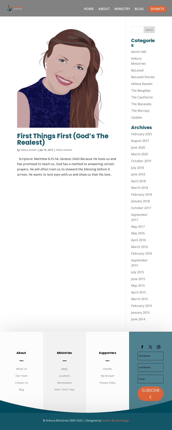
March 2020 (139, 154)
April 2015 (138, 292)
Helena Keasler (28, 149)
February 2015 (141, 306)
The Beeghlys (141, 90)
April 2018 (138, 181)
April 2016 (138, 240)
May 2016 (138, 233)
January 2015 (140, 312)
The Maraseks (141, 104)
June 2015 (138, 279)
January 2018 (140, 201)
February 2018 (141, 194)
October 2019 (141, 161)
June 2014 (138, 319)
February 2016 (141, 253)
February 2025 (141, 134)
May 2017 (138, 227)
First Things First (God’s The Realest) (63, 139)
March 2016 (139, 247)
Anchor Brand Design (115, 420)
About (104, 9)
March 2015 (139, 299)
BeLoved (137, 70)
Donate (157, 9)
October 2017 (141, 208)
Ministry (122, 9)
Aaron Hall (138, 52)
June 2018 (138, 174)
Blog (139, 9)
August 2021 (140, 141)
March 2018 (139, 188)
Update (136, 117)
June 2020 (138, 147)
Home (89, 9)
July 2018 (137, 168)
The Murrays (140, 111)
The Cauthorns (142, 97)
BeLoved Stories (143, 77)
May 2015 (138, 285)
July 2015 (137, 272)
